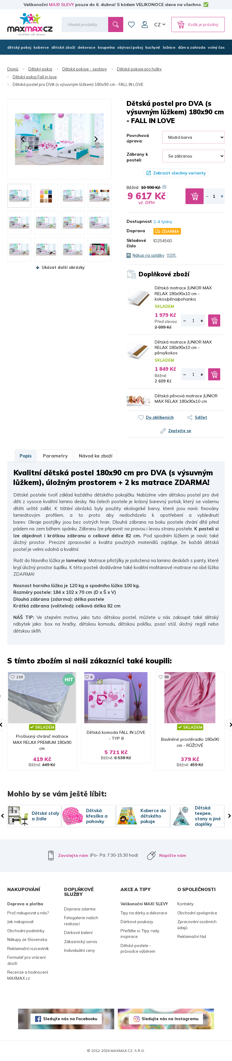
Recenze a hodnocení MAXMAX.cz (27, 975)
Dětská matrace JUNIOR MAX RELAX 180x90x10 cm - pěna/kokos (183, 347)
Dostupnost (135, 221)
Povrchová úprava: (138, 138)
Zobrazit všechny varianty (179, 173)
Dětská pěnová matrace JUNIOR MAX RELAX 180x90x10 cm (186, 398)
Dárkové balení (78, 932)
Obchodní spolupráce (197, 912)
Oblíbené (131, 24)
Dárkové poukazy (137, 921)
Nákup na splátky (148, 255)
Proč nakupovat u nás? (28, 912)
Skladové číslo (135, 243)
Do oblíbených (160, 417)
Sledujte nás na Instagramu (170, 1018)
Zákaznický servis (80, 941)
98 (166, 677)
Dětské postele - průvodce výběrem (138, 948)
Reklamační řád (191, 936)
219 (19, 677)
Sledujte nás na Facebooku (70, 1018)
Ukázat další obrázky (63, 267)
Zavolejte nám (73, 855)
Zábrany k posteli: (137, 156)
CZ (157, 24)
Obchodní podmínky (25, 930)
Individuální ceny (79, 950)
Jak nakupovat (20, 921)
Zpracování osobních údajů (197, 924)
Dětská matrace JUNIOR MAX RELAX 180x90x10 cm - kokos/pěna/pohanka (183, 293)
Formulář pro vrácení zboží (26, 960)
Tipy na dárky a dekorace (144, 912)
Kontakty (185, 903)
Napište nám (172, 855)
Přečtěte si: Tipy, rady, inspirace (140, 933)
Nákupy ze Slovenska (27, 939)
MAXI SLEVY (61, 4)
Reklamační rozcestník (28, 948)
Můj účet (145, 24)
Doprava (135, 230)
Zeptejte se (179, 430)
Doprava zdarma (79, 908)
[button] (22, 139)
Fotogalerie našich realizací (81, 920)
